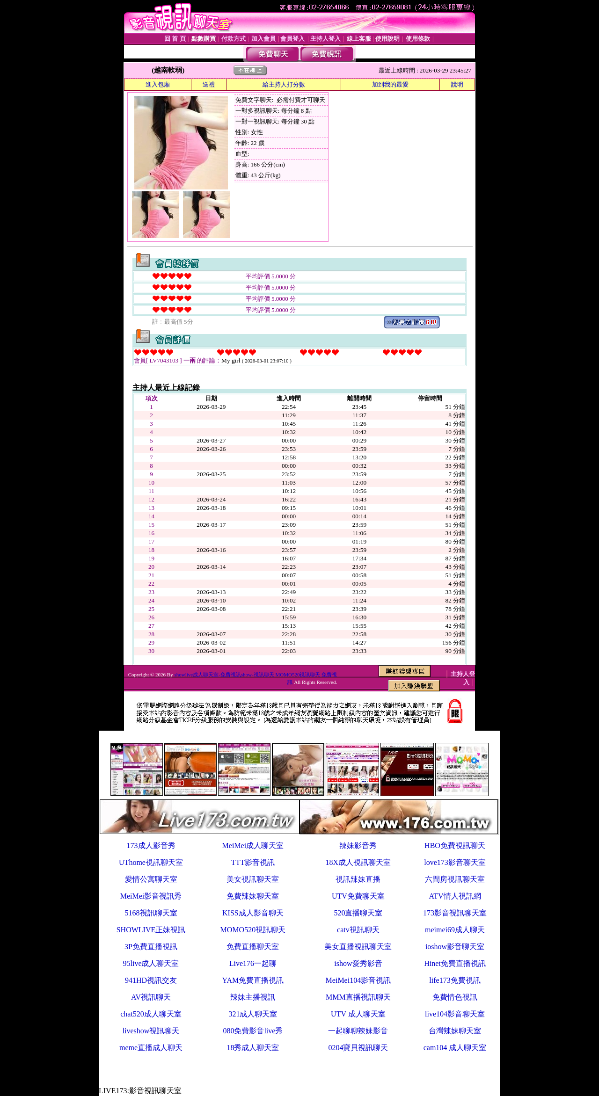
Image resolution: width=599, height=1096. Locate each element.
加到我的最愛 (390, 84)
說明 (457, 84)
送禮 (209, 84)
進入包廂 (158, 84)
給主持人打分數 (284, 84)
